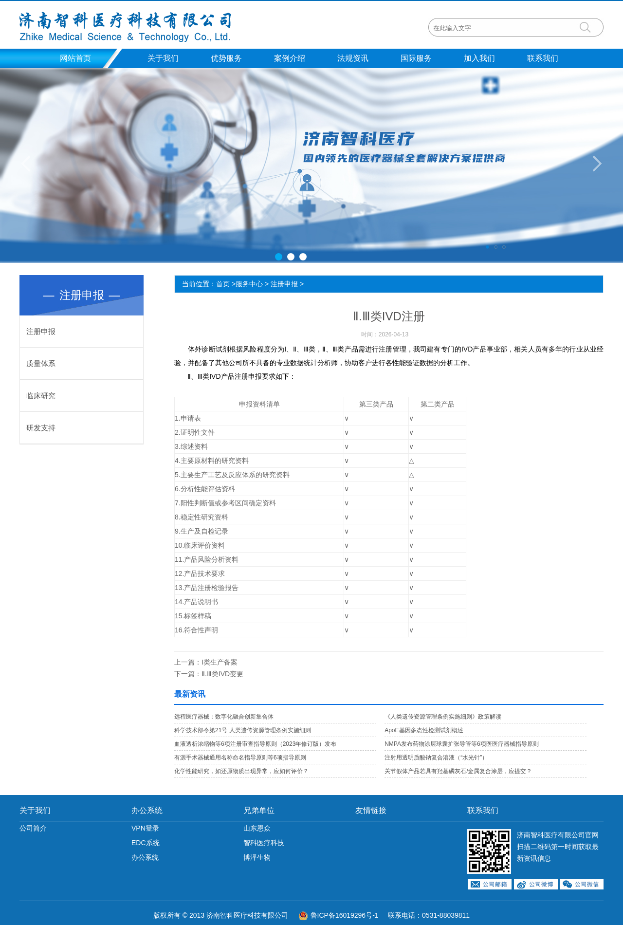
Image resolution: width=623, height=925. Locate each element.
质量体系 (40, 363)
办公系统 (147, 810)
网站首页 (75, 58)
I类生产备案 (220, 662)
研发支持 (40, 428)
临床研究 (40, 395)
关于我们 (163, 58)
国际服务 (416, 58)
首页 (223, 284)
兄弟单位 (259, 810)
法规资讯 (352, 58)
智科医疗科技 (263, 843)
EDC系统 (145, 843)
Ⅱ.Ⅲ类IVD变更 (222, 674)
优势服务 (226, 58)
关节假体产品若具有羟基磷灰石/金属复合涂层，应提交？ (458, 771)
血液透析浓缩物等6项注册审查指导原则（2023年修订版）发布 (255, 743)
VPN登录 (145, 828)
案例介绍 (289, 58)
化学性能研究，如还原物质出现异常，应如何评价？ (241, 771)
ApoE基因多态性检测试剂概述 (424, 730)
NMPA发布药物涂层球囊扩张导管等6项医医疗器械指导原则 (461, 743)
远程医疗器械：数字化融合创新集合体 (224, 716)
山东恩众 (257, 828)
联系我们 (542, 58)
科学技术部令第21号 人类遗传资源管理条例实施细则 (242, 730)
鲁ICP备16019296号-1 (345, 915)
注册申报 (40, 331)
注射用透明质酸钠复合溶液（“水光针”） (436, 757)
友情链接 (370, 810)
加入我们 (479, 58)
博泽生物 (257, 857)
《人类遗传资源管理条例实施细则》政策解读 (443, 716)
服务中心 (249, 284)
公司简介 (33, 828)
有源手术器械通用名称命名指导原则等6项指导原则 (240, 757)
